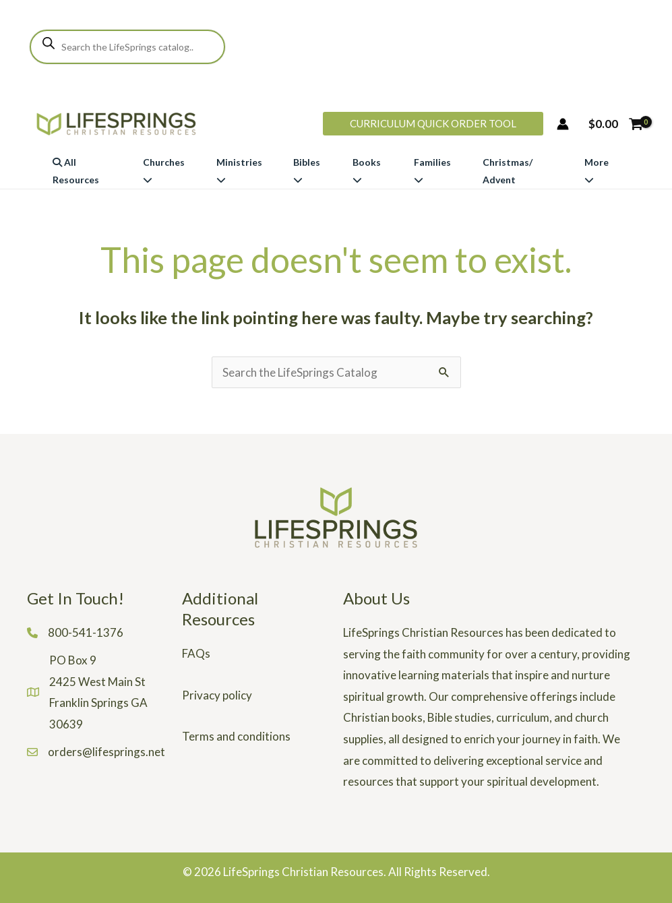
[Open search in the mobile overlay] (127, 47)
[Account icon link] (563, 124)
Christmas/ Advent (507, 170)
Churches (164, 170)
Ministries (239, 170)
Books (367, 170)
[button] (433, 123)
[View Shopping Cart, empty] (615, 124)
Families (432, 170)
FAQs (196, 653)
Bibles (306, 170)
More (596, 170)
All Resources (76, 170)
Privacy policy (217, 695)
